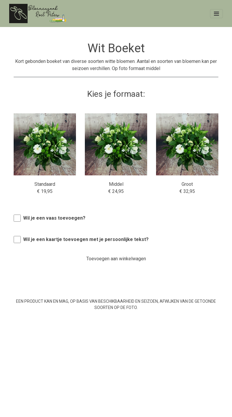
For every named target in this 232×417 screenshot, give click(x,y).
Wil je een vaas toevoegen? (54, 218)
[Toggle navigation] (216, 13)
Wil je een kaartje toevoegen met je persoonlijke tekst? (86, 239)
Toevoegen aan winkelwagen (116, 258)
